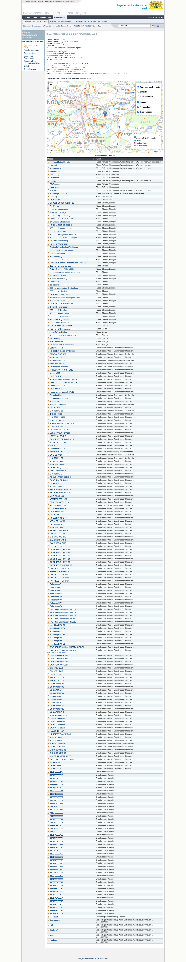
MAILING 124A (54, 487)
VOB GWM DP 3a (55, 700)
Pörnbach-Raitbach (56, 449)
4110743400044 (55, 829)
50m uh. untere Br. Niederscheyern (62, 238)
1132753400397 (55, 797)
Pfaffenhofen (53, 184)
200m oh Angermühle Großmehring (62, 288)
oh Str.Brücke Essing (57, 332)
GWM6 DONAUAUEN (57, 655)
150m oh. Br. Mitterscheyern (60, 266)
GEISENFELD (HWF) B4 (58, 559)
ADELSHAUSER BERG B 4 (59, 477)
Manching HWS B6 (56, 635)
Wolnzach (52, 190)
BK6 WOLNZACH (55, 681)
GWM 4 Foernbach (56, 728)
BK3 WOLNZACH (55, 674)
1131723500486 (55, 911)
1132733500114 (55, 810)
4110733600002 (55, 816)
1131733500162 (55, 895)
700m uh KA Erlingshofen (58, 329)
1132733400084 (55, 889)
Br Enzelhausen (55, 342)
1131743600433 (55, 892)
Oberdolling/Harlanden (57, 367)
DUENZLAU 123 (55, 524)
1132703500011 (55, 791)
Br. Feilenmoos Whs (56, 275)
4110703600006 (55, 813)
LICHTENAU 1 (54, 474)
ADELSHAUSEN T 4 (56, 505)
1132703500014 (55, 848)
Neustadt (52, 165)
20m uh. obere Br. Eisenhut (59, 326)
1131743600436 (55, 904)
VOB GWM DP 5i (55, 687)
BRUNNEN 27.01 (55, 496)
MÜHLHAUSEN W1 (56, 744)
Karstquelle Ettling (56, 452)
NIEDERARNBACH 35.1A (59, 490)
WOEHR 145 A (54, 763)
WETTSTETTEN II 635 (57, 442)
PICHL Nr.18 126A (56, 515)
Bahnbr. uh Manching (57, 279)
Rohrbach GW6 (54, 600)
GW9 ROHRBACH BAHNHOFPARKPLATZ (66, 647)
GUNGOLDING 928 (56, 354)
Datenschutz (48, 1)
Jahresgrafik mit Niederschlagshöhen (32, 62)
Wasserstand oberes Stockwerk (36, 21)
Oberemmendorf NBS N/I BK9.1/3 (62, 383)
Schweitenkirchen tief (57, 395)
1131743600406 (55, 835)
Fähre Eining (53, 338)
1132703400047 (55, 882)
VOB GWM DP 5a (55, 684)
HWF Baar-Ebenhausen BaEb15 (61, 622)
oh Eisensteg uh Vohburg (58, 216)
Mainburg (52, 181)
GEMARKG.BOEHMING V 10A (61, 439)
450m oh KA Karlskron (57, 310)
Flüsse (27, 17)
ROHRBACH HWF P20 (58, 568)
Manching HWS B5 (56, 631)
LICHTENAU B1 (55, 411)
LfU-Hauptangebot (68, 1)
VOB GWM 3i (54, 703)
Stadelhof (52, 930)
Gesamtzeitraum (30, 53)
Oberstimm (53, 178)
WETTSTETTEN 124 (57, 499)
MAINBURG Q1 (55, 741)
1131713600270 (55, 860)
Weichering (53, 175)
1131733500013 (55, 781)
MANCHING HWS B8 (57, 715)
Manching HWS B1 (56, 641)
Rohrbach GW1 (54, 584)
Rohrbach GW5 (54, 597)
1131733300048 (55, 775)
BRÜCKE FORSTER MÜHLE (60, 304)
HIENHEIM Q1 (54, 766)
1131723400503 (55, 879)
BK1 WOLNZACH (55, 668)
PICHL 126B (53, 408)
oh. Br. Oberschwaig (56, 231)
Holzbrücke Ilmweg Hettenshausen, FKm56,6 (66, 263)
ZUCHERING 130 (55, 420)
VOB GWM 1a (54, 690)
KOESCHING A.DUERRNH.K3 (61, 351)
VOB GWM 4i (54, 696)
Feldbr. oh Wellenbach (57, 244)
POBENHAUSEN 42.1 (57, 480)
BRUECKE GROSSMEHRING (60, 203)
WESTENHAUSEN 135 (82, 26)
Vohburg (52, 197)
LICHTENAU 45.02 (56, 417)
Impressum (40, 1)
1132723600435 (55, 854)
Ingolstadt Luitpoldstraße (58, 162)
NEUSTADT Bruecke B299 (59, 294)
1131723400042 (55, 885)
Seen (35, 17)
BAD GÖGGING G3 (56, 753)
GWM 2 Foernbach (56, 722)
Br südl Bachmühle (56, 253)
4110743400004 (55, 807)
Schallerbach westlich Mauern (60, 250)
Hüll (50, 925)
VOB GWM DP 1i (55, 712)
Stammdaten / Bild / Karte (32, 46)
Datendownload (30, 69)
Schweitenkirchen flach (57, 398)
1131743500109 (55, 788)
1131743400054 (55, 838)
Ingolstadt (52, 917)
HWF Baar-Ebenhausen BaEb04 (61, 609)
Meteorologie (45, 17)
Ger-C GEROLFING (56, 537)
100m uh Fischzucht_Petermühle (61, 335)
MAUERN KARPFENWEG (59, 756)
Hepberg (52, 940)
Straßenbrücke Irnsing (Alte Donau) (62, 247)
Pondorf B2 (53, 401)
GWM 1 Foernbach (56, 718)
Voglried (52, 935)
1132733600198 (55, 876)
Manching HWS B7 (56, 638)
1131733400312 (55, 901)
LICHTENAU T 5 (55, 458)
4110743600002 (55, 822)
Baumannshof (54, 920)
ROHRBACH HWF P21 (58, 575)
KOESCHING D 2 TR (57, 518)
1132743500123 (55, 804)
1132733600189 (55, 866)
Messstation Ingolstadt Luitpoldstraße (63, 298)
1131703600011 (55, 819)
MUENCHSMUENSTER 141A (60, 424)
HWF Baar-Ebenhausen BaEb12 (61, 619)
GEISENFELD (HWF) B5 (58, 562)
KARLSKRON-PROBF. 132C (60, 370)
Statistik (27, 66)
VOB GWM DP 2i (55, 709)
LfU (160, 151)
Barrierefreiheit (57, 1)
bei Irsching (53, 285)
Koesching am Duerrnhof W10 (60, 392)
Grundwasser (59, 17)
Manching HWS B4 (56, 628)
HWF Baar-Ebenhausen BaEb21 (61, 616)
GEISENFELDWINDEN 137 (59, 565)
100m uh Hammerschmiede (59, 313)
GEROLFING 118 (55, 512)
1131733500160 (55, 870)
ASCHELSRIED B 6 (56, 471)
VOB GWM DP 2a (55, 706)
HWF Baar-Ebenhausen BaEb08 (61, 613)
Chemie (105, 21)
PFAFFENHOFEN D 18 (58, 502)
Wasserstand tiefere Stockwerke (61, 21)
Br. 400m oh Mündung (57, 241)
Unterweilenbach (55, 348)
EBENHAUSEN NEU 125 (58, 433)
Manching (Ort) (54, 168)
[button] (105, 114)
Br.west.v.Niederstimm (57, 209)
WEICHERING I (55, 527)
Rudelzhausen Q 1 (56, 386)
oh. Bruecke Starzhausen (58, 222)
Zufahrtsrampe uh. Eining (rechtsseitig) (64, 272)
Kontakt (33, 1)
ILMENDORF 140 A (56, 427)
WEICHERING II (55, 461)
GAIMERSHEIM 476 (56, 509)
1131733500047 (55, 785)
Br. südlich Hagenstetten (58, 320)
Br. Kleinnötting (54, 257)
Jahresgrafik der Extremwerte (30, 57)
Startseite (27, 1)
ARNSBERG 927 (55, 357)
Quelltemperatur (94, 21)
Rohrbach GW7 (54, 603)
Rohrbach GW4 (54, 594)
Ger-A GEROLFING (56, 534)
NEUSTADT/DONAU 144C (59, 734)
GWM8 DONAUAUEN (57, 662)
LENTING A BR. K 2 (56, 436)
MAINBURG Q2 (55, 737)
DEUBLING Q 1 (55, 468)
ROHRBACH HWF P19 (58, 572)
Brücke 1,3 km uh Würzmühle (60, 269)
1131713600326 (55, 914)
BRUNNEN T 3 (54, 483)
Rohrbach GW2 (54, 587)
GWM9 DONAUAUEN (57, 665)
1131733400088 (55, 778)
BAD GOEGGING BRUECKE (60, 219)
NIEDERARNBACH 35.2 (58, 493)
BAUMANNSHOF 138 (57, 364)
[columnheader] (71, 159)
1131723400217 (55, 844)
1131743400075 (55, 907)
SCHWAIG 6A (54, 769)
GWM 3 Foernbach (56, 725)
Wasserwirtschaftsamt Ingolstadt (71, 48)
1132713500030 (55, 794)
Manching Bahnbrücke (57, 194)
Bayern (69, 26)
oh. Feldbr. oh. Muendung (59, 260)
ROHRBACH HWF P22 (58, 578)
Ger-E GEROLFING (56, 540)
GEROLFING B (54, 389)
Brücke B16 (53, 282)
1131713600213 (55, 863)
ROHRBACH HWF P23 (58, 581)
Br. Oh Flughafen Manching (59, 316)
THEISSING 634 (55, 414)
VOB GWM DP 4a (55, 693)
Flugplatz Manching (56, 405)
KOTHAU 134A (54, 376)
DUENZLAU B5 (54, 455)
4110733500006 (55, 832)
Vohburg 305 (53, 373)
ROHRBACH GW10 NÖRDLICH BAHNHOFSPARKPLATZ (61, 651)
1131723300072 (55, 857)
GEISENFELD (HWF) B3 (58, 556)
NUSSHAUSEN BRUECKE (59, 225)
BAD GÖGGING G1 (56, 750)
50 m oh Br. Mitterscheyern (59, 301)
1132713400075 (55, 873)
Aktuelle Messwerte (31, 50)
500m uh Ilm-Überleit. (57, 291)
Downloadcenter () (155, 17)
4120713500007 (55, 800)
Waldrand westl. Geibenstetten (61, 345)
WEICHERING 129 (56, 521)
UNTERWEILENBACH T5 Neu (61, 759)
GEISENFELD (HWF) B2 (58, 553)
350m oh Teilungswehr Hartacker (61, 235)
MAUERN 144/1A (55, 731)
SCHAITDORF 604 (56, 747)
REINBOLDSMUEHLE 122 (59, 531)
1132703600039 (55, 851)
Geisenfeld (53, 187)
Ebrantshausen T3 (56, 361)
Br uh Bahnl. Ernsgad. (57, 212)
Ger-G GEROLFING (56, 543)
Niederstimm (53, 172)
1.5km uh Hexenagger (57, 307)
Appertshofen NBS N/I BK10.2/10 (62, 379)
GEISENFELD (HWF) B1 (58, 550)
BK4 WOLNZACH (55, 678)
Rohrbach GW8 (54, 606)
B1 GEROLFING (55, 546)
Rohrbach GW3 (54, 590)
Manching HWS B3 (56, 625)
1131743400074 (55, 898)
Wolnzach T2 (53, 446)
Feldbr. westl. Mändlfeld (58, 323)
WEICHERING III (55, 464)
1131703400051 (55, 841)
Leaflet (155, 151)
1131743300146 (55, 826)
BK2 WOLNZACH (55, 671)
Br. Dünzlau (53, 206)
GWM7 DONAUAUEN (57, 659)
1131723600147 (55, 772)
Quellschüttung (80, 21)
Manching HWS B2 (56, 644)
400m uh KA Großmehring (59, 228)
